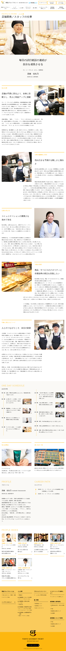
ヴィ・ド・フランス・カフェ (24, 599)
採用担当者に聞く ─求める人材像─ (57, 606)
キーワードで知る (6, 597)
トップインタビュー (14, 8)
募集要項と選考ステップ (56, 623)
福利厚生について (38, 605)
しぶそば (20, 602)
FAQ (52, 608)
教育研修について (38, 603)
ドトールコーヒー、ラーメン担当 (25, 610)
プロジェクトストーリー (28, 8)
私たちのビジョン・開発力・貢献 (9, 595)
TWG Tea (21, 604)
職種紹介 (20, 595)
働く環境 (35, 7)
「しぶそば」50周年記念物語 (40, 595)
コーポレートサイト (33, 645)
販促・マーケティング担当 (24, 615)
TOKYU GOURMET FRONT (33, 640)
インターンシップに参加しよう (43, 8)
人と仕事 (21, 7)
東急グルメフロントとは (5, 8)
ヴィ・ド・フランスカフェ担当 (25, 608)
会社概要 (53, 613)
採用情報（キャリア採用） (61, 8)
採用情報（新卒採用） (52, 8)
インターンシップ (43, 2)
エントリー (52, 3)
